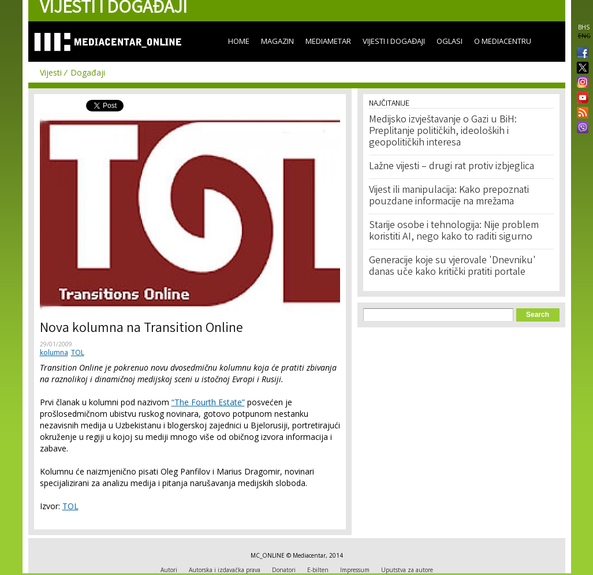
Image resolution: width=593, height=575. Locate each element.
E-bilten (318, 570)
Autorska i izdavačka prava (224, 570)
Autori (169, 570)
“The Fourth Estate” (208, 402)
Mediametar (328, 41)
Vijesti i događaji (394, 41)
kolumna (54, 352)
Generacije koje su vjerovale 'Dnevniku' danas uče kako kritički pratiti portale (452, 266)
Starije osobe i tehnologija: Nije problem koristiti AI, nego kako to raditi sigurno (454, 231)
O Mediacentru (502, 41)
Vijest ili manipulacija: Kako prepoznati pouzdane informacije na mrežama (449, 196)
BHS (584, 27)
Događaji (87, 72)
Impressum (355, 570)
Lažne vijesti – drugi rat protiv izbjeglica (451, 166)
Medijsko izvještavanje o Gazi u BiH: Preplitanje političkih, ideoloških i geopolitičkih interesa (443, 132)
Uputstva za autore (407, 570)
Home (238, 41)
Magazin (277, 41)
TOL (77, 352)
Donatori (284, 570)
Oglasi (450, 41)
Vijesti (51, 72)
